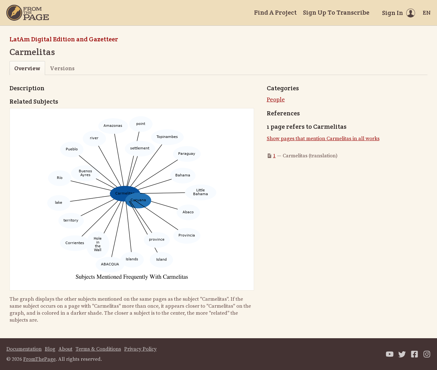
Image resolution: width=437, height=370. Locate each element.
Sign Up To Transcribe (336, 12)
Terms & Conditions (98, 349)
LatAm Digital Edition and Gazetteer (64, 39)
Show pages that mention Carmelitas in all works (323, 138)
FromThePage (39, 359)
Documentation (24, 349)
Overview (27, 68)
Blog (50, 349)
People (276, 99)
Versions (62, 68)
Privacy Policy (140, 349)
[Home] (27, 13)
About (65, 349)
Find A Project (275, 12)
